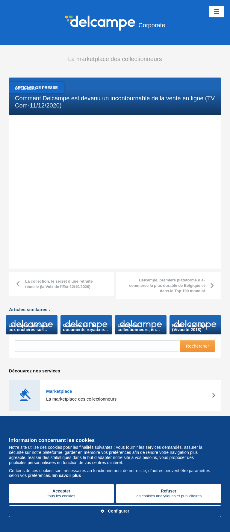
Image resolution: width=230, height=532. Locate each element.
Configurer (115, 511)
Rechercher (197, 345)
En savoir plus (66, 475)
